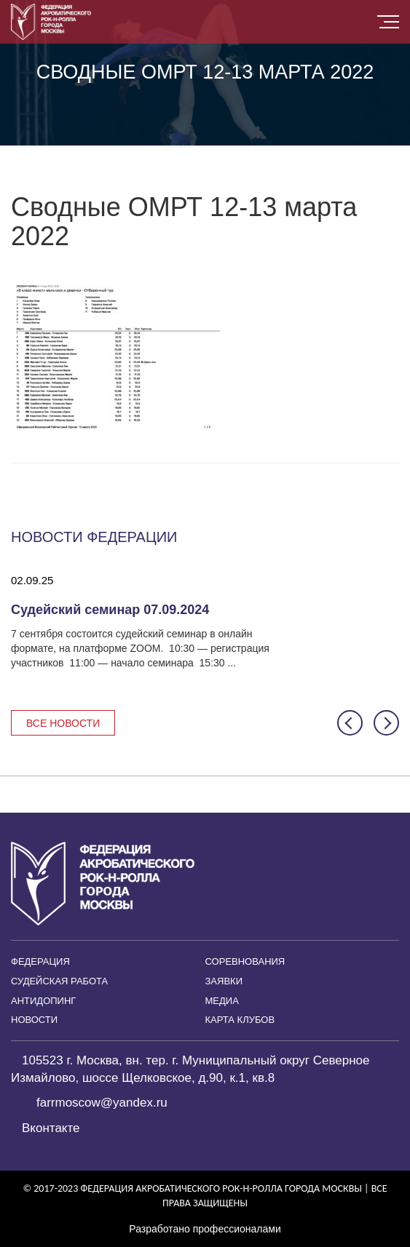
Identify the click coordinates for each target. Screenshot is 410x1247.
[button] (350, 723)
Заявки (224, 981)
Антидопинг (43, 1000)
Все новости (63, 723)
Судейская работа (59, 981)
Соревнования (245, 961)
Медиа (222, 1000)
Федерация (40, 961)
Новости (34, 1019)
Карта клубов (240, 1019)
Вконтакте (51, 1128)
